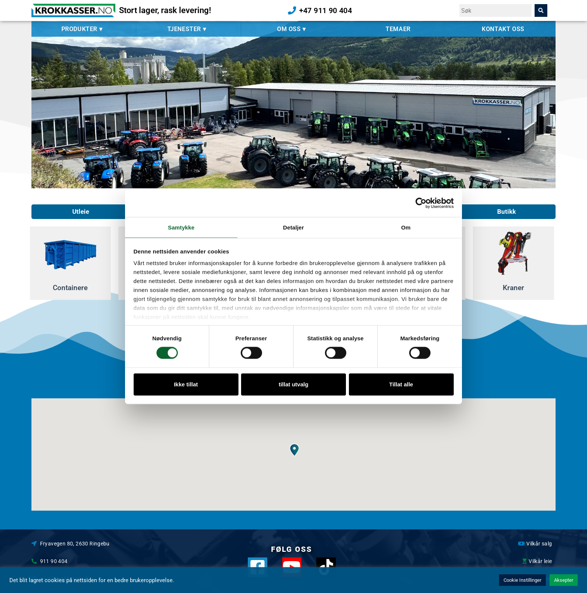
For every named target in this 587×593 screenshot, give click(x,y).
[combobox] (495, 10)
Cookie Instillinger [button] (522, 580)
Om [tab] (405, 227)
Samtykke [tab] (181, 227)
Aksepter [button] (563, 580)
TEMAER (398, 29)
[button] (294, 450)
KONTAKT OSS (503, 29)
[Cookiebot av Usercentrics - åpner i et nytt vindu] (421, 202)
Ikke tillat (186, 384)
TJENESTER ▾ (188, 29)
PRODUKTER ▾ (83, 29)
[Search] (541, 10)
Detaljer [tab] (293, 227)
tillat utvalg (293, 384)
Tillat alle (401, 384)
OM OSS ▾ (293, 29)
